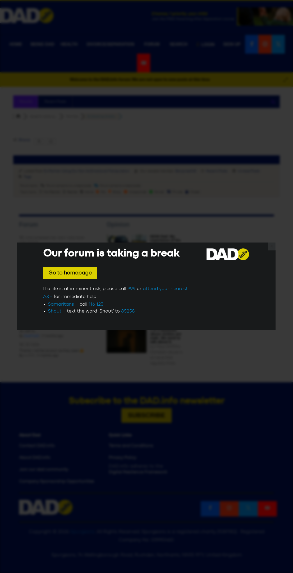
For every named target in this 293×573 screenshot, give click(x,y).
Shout (54, 311)
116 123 (96, 304)
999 (131, 288)
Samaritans (61, 304)
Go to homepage (70, 273)
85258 (128, 311)
